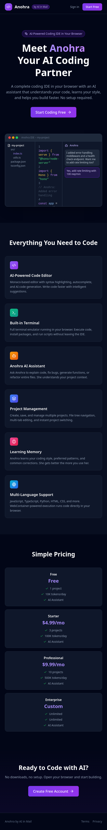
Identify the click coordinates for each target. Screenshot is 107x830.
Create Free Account (53, 791)
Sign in (74, 7)
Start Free (92, 7)
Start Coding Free (53, 112)
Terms (85, 821)
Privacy (97, 821)
